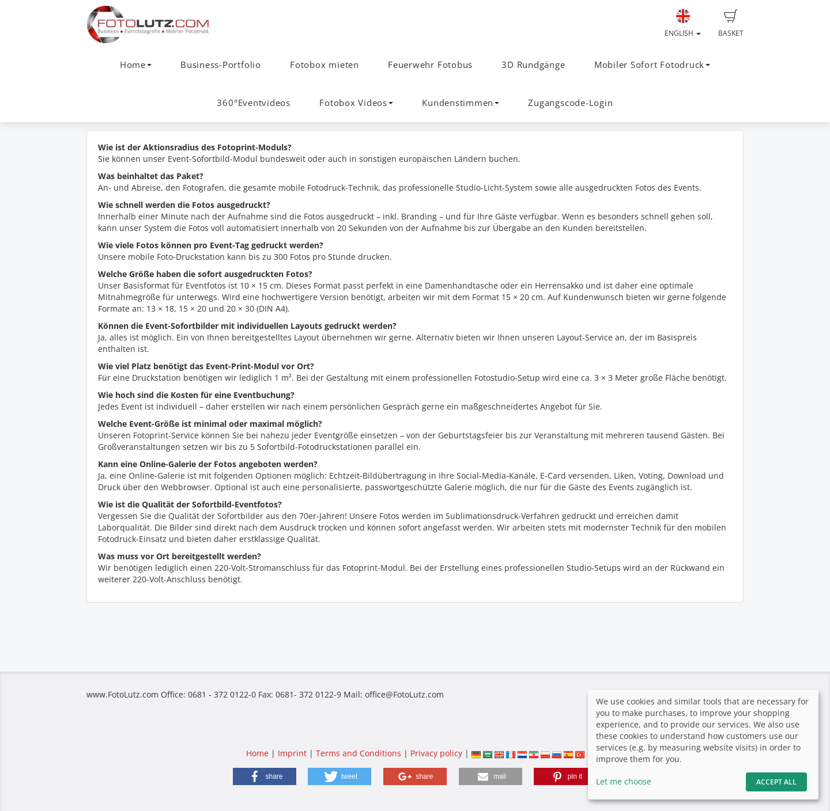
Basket (731, 23)
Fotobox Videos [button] (356, 103)
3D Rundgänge (533, 65)
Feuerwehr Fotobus (430, 65)
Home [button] (136, 65)
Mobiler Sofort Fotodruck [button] (652, 65)
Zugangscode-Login (570, 103)
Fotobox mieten (324, 65)
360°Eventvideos (253, 103)
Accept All (776, 782)
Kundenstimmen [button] (460, 103)
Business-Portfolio (220, 65)
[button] (264, 776)
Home (257, 753)
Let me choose (623, 781)
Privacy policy (436, 753)
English (683, 23)
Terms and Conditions (358, 753)
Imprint (292, 753)
